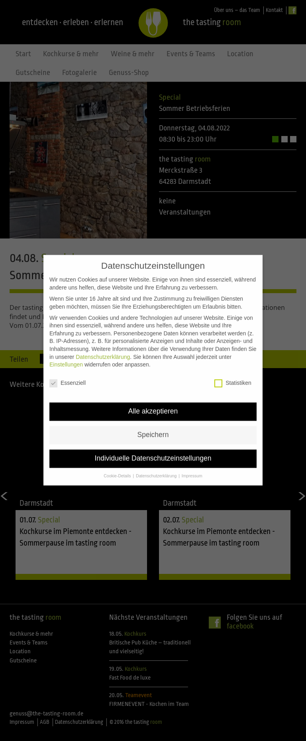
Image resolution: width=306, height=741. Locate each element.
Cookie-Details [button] (118, 460)
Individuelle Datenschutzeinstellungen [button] (153, 443)
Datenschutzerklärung (103, 342)
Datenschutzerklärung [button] (157, 460)
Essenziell (67, 368)
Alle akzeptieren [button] (153, 396)
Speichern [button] (153, 420)
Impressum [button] (192, 460)
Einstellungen (66, 349)
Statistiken (232, 368)
